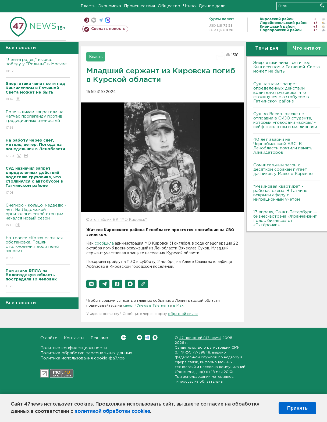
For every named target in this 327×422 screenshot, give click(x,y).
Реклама (99, 338)
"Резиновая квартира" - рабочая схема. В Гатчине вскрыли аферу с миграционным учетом (280, 193)
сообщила (105, 243)
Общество (169, 6)
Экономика (109, 6)
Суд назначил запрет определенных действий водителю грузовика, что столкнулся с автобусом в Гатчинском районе (281, 92)
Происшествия (139, 6)
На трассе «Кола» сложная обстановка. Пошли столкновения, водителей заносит (38, 248)
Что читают (307, 48)
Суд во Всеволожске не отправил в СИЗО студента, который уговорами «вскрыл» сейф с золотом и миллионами (285, 120)
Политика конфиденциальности (73, 348)
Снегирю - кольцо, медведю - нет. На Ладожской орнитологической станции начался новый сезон (38, 216)
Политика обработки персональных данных (86, 353)
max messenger (107, 20)
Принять (297, 408)
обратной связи (183, 314)
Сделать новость (108, 28)
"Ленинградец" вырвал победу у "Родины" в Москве (38, 65)
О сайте (48, 338)
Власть (88, 6)
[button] (91, 284)
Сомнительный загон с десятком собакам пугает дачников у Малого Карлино (283, 169)
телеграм (100, 20)
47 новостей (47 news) (200, 338)
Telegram (147, 337)
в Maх (178, 305)
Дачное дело (212, 6)
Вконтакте (123, 337)
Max (155, 337)
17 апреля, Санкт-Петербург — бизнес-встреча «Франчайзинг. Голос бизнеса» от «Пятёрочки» (285, 218)
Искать (322, 6)
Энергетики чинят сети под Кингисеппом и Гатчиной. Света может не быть (286, 67)
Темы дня (266, 48)
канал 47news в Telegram (146, 305)
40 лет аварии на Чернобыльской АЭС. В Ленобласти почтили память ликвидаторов (282, 146)
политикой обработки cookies (112, 411)
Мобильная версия (86, 20)
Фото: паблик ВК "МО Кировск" (116, 219)
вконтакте (93, 20)
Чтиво (189, 6)
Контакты (74, 338)
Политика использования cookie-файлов (82, 358)
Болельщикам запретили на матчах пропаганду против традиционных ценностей (38, 120)
